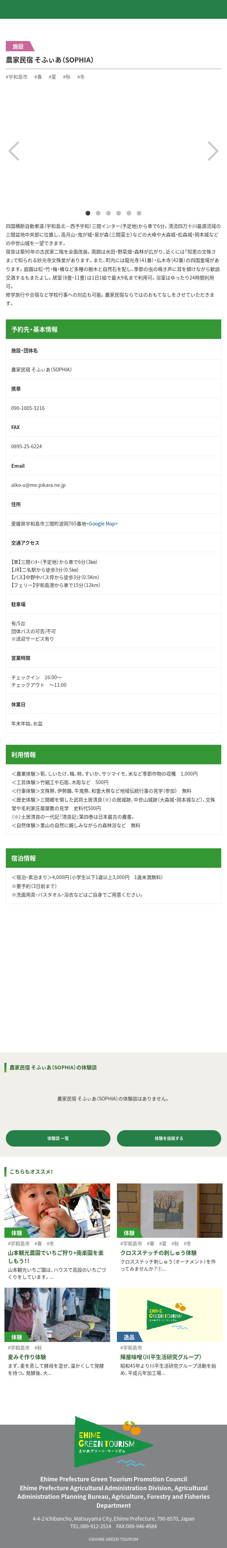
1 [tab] (88, 213)
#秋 (67, 76)
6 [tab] (139, 213)
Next (213, 151)
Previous (14, 151)
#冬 (81, 76)
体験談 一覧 (58, 1138)
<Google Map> (102, 523)
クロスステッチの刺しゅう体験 (158, 1252)
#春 (38, 76)
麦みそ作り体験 (27, 1357)
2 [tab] (98, 213)
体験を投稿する (169, 1138)
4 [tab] (118, 213)
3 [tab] (108, 213)
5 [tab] (128, 213)
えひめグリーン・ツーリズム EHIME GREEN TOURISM (34, 9)
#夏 (52, 76)
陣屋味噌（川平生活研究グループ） (161, 1357)
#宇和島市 (17, 76)
